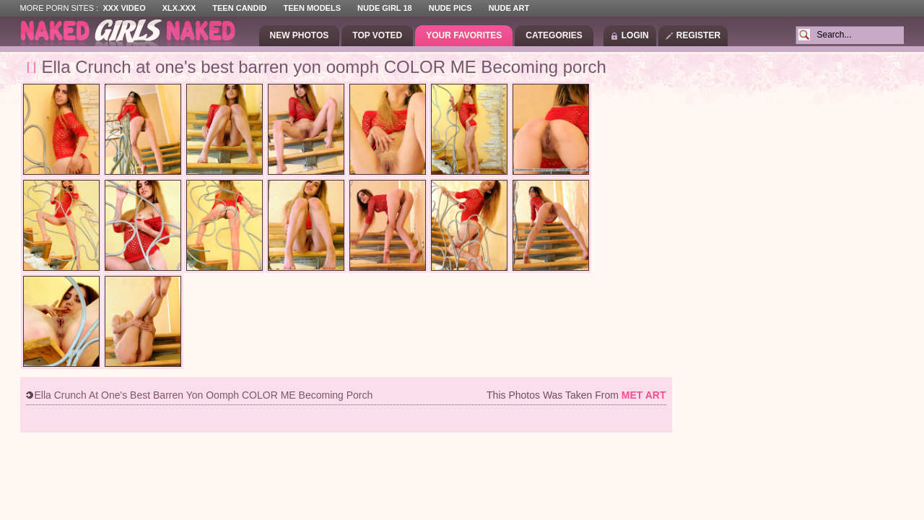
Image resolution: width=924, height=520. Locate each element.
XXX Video (124, 8)
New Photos (299, 35)
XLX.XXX (179, 8)
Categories (554, 35)
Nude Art (509, 8)
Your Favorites (464, 35)
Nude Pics (450, 8)
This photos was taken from (576, 395)
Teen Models (312, 8)
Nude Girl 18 (384, 8)
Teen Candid (239, 8)
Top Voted (377, 35)
